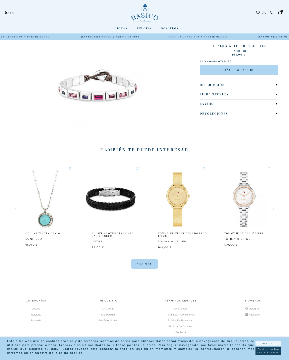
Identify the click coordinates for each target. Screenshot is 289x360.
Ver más (144, 264)
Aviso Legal (180, 308)
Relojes (144, 28)
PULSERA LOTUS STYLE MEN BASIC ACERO (113, 235)
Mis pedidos (108, 314)
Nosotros (169, 28)
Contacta (180, 332)
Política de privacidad (180, 320)
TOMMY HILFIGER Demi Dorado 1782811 (182, 235)
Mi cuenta (108, 308)
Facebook (252, 314)
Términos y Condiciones (180, 314)
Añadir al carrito (238, 70)
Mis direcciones (108, 320)
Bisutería (36, 320)
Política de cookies (180, 326)
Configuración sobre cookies (268, 351)
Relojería (36, 314)
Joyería (36, 308)
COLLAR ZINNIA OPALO (42, 233)
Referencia (208, 61)
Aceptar (268, 343)
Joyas (122, 28)
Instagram (252, 308)
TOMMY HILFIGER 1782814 (243, 233)
